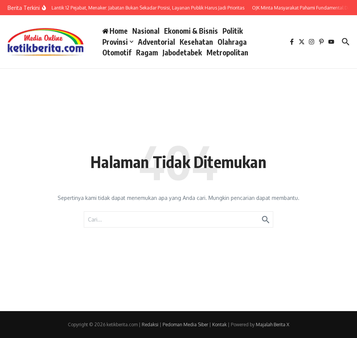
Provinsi (117, 41)
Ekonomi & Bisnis (191, 30)
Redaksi (150, 324)
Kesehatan (196, 41)
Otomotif (117, 52)
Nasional (146, 30)
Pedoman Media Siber (185, 324)
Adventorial (156, 41)
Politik (232, 30)
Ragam (147, 52)
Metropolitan (227, 52)
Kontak (219, 324)
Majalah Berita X (272, 324)
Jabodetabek (182, 52)
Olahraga (232, 41)
